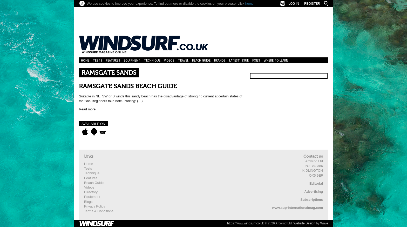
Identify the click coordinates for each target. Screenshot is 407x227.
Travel (183, 60)
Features (113, 60)
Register (312, 3)
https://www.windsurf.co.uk (245, 223)
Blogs (88, 202)
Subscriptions (311, 200)
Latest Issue (239, 60)
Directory (91, 192)
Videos (169, 60)
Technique (152, 60)
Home (85, 60)
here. (249, 3)
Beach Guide (201, 60)
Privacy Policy (94, 206)
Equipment (132, 60)
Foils (256, 60)
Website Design (304, 223)
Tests (97, 60)
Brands (220, 60)
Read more (87, 109)
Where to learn (276, 60)
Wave (324, 223)
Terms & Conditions (98, 211)
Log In (293, 3)
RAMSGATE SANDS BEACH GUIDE (128, 86)
